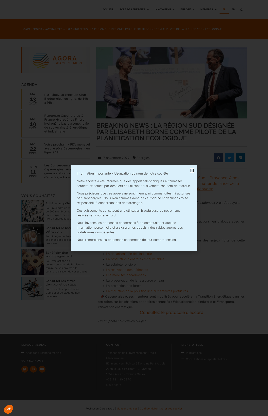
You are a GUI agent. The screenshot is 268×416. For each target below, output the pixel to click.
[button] (8, 409)
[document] (134, 208)
